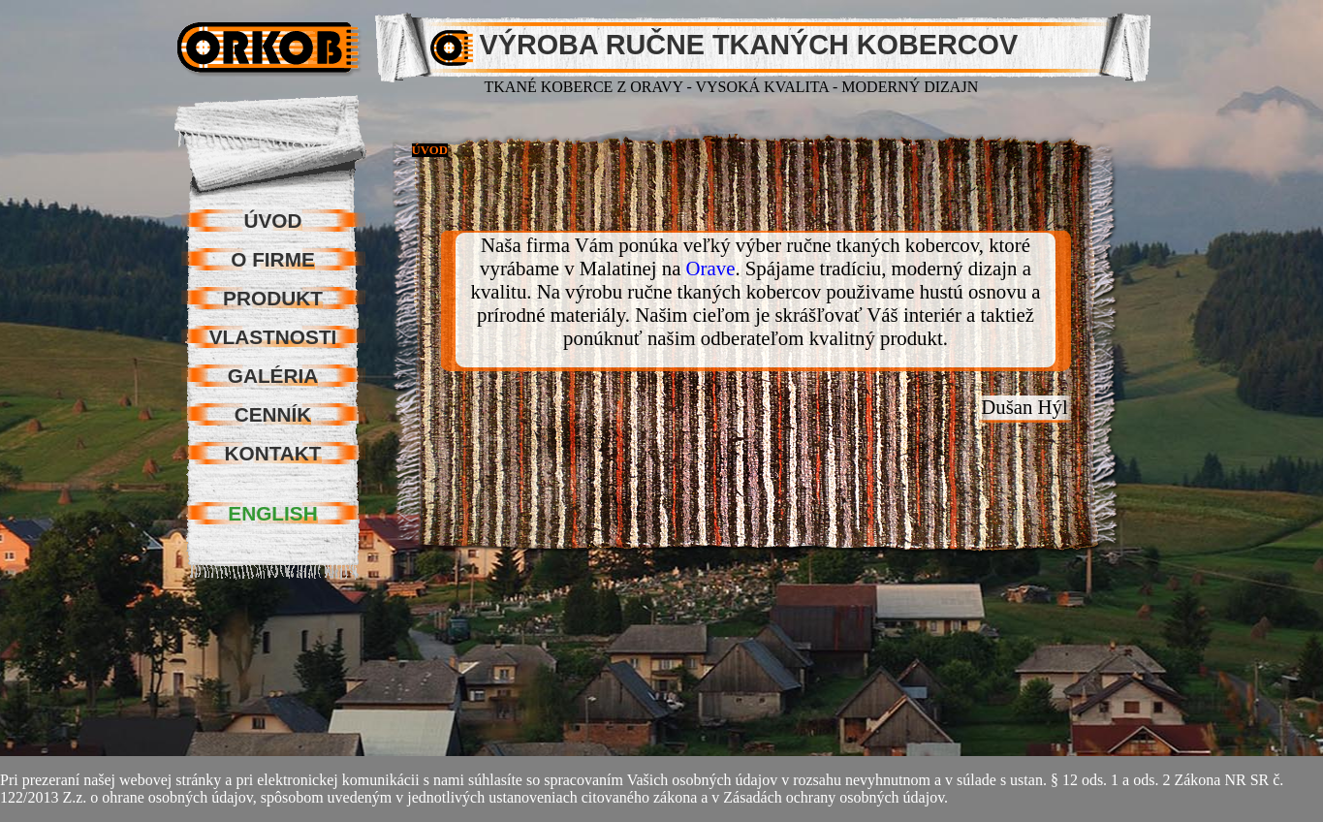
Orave (711, 268)
